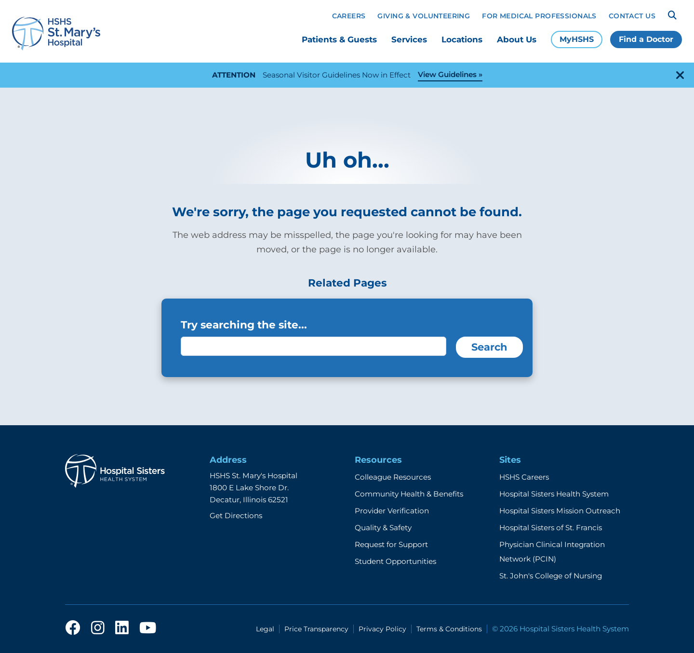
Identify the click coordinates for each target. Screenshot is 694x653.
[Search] (672, 15)
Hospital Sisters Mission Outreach (559, 510)
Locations (461, 39)
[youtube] (147, 628)
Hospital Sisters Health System (554, 493)
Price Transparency (316, 629)
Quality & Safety (383, 527)
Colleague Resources (393, 477)
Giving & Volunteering (423, 16)
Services (409, 39)
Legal (265, 629)
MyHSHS (577, 39)
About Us (516, 39)
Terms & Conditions (449, 629)
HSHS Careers (524, 477)
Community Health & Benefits (409, 493)
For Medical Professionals (539, 16)
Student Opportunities (395, 561)
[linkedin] (122, 628)
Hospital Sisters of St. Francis (550, 527)
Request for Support (391, 544)
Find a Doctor (646, 39)
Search (489, 347)
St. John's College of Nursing (550, 575)
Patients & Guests (339, 39)
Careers (349, 16)
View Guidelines (447, 74)
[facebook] (72, 628)
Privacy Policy (382, 629)
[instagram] (98, 628)
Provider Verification (392, 510)
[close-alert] (680, 75)
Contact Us (632, 16)
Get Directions (236, 515)
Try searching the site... (244, 324)
